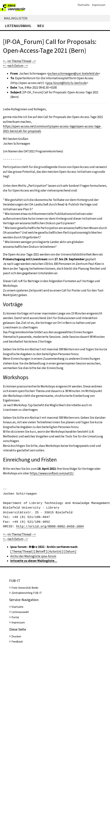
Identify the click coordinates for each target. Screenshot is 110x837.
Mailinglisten (15, 18)
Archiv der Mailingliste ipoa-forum (33, 556)
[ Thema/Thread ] (22, 551)
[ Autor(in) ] (55, 551)
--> (34, 61)
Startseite (84, 5)
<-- (5, 61)
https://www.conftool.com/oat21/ (52, 473)
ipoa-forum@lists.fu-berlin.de (66, 83)
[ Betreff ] (40, 551)
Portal (15, 617)
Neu (40, 26)
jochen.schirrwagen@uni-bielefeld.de (73, 73)
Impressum (98, 5)
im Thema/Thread (19, 61)
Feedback (17, 641)
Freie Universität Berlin (24, 588)
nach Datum (15, 66)
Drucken (16, 636)
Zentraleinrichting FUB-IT (26, 593)
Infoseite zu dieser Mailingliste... (33, 561)
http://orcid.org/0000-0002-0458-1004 (50, 526)
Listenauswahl (18, 26)
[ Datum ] (70, 551)
